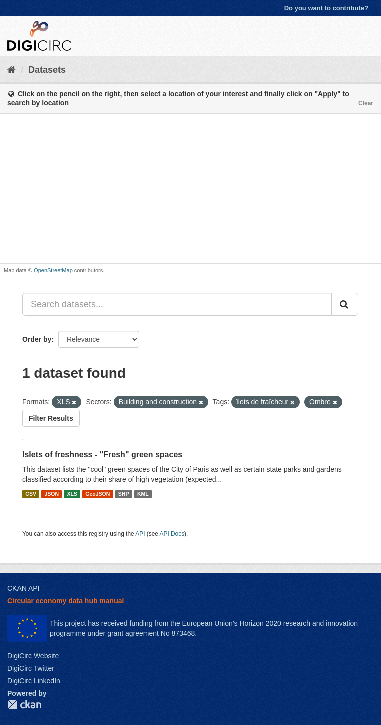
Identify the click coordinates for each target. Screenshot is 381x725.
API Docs (172, 533)
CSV (31, 494)
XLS (72, 494)
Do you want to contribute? (326, 8)
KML (143, 494)
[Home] (12, 70)
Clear (366, 103)
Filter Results (51, 418)
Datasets (47, 70)
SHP (124, 494)
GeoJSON (98, 494)
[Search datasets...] (177, 304)
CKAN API (24, 588)
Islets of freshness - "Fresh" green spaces (102, 454)
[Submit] (345, 304)
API (140, 533)
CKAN (25, 704)
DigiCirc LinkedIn (34, 681)
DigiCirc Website (33, 656)
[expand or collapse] (365, 35)
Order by (37, 339)
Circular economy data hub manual (66, 601)
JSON (51, 494)
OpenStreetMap (53, 270)
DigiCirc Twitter (31, 668)
